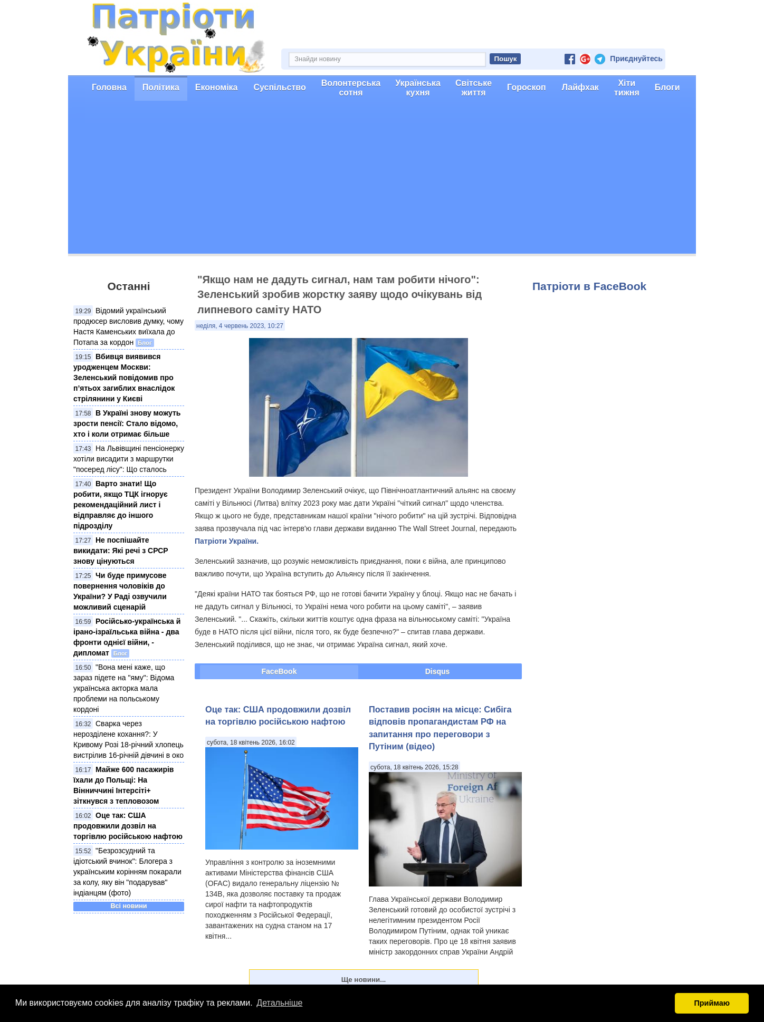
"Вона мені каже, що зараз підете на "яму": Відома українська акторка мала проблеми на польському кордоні (123, 688)
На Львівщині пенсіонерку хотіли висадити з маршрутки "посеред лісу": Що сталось (128, 459)
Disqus (437, 671)
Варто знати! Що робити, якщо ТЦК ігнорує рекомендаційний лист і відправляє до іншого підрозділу (120, 504)
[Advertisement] (382, 180)
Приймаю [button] (712, 1003)
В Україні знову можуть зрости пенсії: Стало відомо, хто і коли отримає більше (126, 423)
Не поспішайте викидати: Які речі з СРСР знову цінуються (120, 550)
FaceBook (279, 671)
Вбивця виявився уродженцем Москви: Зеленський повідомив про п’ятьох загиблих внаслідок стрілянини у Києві (124, 377)
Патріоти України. (227, 541)
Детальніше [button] (279, 1002)
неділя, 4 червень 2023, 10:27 (239, 326)
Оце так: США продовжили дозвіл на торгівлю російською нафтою (128, 826)
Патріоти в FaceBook (589, 286)
